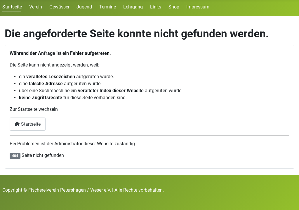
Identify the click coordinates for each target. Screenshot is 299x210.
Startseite (12, 7)
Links (155, 7)
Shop (173, 7)
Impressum (197, 7)
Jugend (84, 7)
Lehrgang (133, 7)
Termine (107, 7)
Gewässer (59, 7)
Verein (35, 7)
